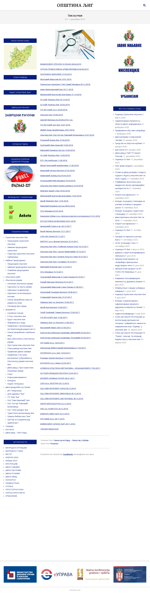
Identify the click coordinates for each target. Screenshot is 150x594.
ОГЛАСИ (9, 486)
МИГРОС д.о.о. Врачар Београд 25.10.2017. (59, 241)
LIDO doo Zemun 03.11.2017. (52, 236)
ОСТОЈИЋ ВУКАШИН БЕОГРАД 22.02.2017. (59, 373)
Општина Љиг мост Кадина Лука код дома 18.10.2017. (64, 256)
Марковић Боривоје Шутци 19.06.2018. (57, 150)
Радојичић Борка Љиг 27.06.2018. (55, 140)
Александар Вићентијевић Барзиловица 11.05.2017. (63, 348)
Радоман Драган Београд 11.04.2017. (57, 358)
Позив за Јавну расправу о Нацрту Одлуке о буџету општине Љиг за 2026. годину (130, 175)
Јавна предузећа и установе (18, 387)
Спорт (10, 374)
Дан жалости (121, 149)
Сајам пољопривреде (124, 313)
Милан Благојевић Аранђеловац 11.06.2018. (59, 165)
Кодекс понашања (15, 383)
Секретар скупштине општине (20, 253)
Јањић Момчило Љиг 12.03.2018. (54, 201)
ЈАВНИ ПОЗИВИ (13, 473)
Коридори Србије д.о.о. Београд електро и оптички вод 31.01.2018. (70, 216)
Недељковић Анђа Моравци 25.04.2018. (58, 180)
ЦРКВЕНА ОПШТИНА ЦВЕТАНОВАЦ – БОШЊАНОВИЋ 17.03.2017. (70, 368)
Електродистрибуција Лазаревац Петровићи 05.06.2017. (65, 337)
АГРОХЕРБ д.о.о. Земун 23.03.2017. (55, 363)
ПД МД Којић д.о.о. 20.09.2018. (54, 109)
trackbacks (68, 454)
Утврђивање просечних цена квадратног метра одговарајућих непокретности (129, 185)
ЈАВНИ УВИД (11, 476)
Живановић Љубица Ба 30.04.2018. (55, 175)
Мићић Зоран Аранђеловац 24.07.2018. (57, 130)
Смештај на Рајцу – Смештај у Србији (71, 440)
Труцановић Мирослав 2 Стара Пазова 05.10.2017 (62, 277)
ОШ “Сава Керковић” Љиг (18, 400)
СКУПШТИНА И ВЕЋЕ (15, 492)
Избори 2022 (11, 460)
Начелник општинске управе (20, 283)
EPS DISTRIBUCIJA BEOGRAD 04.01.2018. (58, 221)
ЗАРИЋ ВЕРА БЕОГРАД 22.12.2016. (55, 403)
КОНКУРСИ (11, 480)
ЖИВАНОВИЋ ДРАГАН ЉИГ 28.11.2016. (57, 424)
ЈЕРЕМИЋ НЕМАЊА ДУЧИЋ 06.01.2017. (57, 378)
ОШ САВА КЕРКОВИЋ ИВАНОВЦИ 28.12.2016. (60, 393)
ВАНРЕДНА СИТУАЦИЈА (16, 447)
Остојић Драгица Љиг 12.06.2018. (55, 155)
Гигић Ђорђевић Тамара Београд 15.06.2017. (60, 312)
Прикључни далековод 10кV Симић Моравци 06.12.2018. (65, 84)
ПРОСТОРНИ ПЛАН (15, 489)
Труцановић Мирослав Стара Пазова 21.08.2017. (62, 287)
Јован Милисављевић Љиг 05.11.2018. (56, 89)
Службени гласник (15, 313)
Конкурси (11, 380)
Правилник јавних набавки (19, 351)
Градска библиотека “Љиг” (19, 416)
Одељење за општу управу (19, 287)
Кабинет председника (15, 260)
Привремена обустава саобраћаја (130, 130)
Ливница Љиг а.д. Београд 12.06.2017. (57, 322)
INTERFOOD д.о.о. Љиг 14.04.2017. (55, 353)
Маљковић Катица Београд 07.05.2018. (57, 170)
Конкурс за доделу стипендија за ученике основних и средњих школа (130, 204)
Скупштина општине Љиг (17, 237)
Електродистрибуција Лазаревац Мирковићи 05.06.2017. (65, 332)
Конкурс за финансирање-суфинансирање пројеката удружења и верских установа (128, 303)
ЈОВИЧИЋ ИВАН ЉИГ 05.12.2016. (55, 413)
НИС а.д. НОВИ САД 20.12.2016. (54, 408)
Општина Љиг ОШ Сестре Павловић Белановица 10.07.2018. (67, 135)
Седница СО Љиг (122, 159)
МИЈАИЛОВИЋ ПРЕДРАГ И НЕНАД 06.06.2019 (60, 64)
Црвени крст (13, 422)
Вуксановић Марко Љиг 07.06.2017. (55, 327)
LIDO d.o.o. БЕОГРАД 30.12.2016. (54, 383)
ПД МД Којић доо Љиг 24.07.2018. (55, 125)
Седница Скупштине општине (128, 114)
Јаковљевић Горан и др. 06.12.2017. (56, 226)
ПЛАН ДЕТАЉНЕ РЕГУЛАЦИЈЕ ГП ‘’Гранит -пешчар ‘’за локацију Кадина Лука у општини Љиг (130, 336)
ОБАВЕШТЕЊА (12, 483)
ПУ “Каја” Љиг (13, 397)
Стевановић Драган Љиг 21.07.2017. (56, 297)
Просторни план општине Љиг (21, 345)
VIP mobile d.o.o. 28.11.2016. (52, 419)
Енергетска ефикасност (125, 194)
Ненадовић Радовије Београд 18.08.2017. (59, 292)
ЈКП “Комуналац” (14, 390)
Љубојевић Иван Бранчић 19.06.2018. (56, 145)
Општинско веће (13, 277)
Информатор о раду (16, 322)
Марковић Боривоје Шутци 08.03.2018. (57, 206)
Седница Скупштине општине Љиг (130, 294)
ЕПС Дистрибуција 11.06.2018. (53, 160)
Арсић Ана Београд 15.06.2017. (54, 307)
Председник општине (17, 264)
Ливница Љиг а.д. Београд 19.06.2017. (57, 302)
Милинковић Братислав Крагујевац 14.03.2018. (61, 196)
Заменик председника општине (21, 267)
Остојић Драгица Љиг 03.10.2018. (55, 99)
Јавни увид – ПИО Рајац (16, 432)
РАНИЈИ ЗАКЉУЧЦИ (49, 429)
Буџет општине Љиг (16, 319)
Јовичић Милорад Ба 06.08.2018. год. (56, 120)
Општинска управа (14, 280)
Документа (10, 309)
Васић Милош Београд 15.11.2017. (55, 231)
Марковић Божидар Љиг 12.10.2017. (56, 266)
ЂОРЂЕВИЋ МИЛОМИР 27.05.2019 (56, 74)
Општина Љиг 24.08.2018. (51, 114)
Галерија (9, 426)
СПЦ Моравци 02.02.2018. (51, 211)
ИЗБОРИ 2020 (12, 457)
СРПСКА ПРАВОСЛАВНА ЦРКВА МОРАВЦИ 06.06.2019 (64, 69)
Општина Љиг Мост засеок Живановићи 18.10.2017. (63, 251)
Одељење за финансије (18, 290)
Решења (54, 443)
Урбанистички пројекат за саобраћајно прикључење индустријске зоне (126, 262)
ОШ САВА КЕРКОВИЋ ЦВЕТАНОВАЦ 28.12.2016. (61, 398)
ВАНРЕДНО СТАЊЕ (14, 451)
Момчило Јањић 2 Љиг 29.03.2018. (55, 190)
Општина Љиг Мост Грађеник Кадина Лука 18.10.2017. (64, 246)
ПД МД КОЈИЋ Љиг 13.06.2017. (54, 317)
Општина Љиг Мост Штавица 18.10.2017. (58, 261)
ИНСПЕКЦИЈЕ (12, 463)
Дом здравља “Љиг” (16, 394)
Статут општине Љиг (16, 316)
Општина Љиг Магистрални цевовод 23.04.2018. (61, 185)
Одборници (12, 257)
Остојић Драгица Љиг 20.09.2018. (55, 104)
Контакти (10, 429)
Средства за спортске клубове (128, 143)
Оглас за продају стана (125, 243)
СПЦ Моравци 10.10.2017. (51, 272)
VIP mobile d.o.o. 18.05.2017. (52, 342)
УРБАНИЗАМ (11, 496)
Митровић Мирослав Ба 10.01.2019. (56, 79)
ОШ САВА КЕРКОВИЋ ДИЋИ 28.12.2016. (58, 388)
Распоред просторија (16, 306)
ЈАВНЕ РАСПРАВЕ (13, 470)
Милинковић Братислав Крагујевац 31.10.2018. (61, 94)
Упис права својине (123, 166)
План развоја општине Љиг (19, 348)
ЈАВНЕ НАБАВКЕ (13, 467)
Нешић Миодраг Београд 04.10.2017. (56, 282)
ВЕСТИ (9, 454)
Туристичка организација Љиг (20, 413)
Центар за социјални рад (18, 419)
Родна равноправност (17, 377)
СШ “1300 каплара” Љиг (17, 410)
